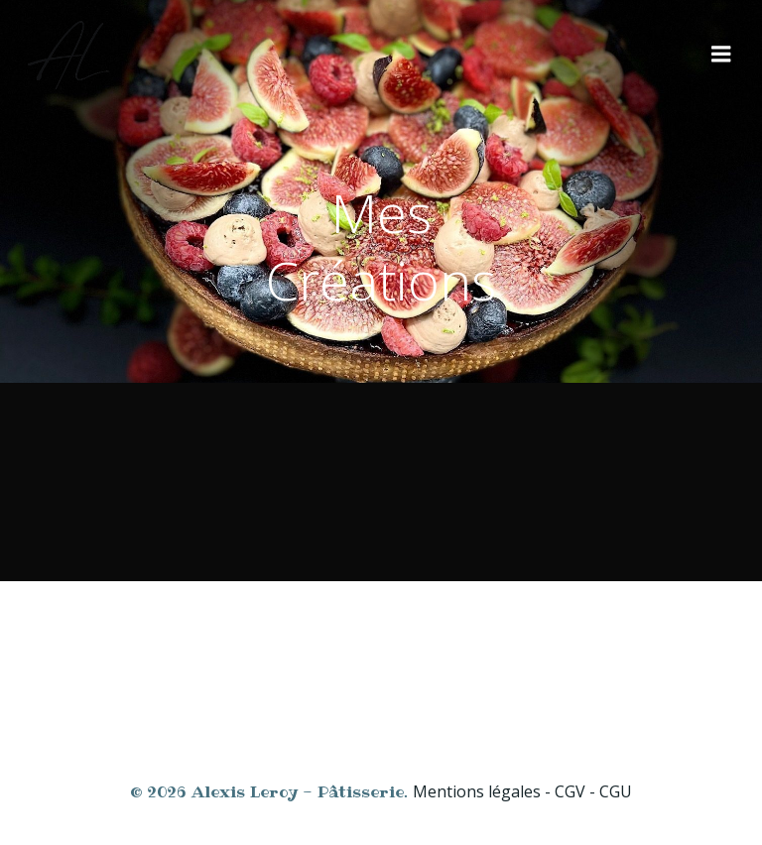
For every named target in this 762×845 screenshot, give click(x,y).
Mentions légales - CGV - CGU (522, 791)
